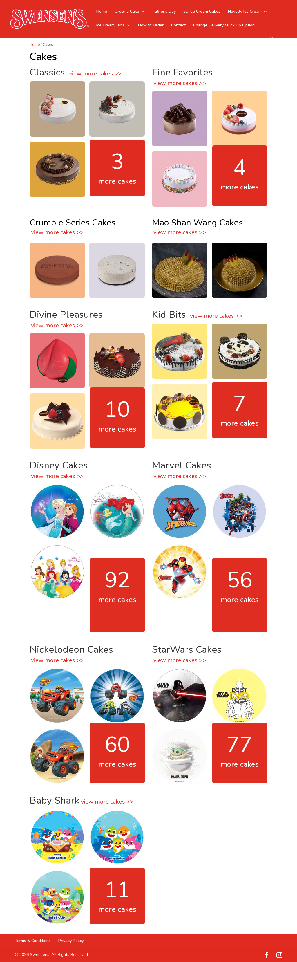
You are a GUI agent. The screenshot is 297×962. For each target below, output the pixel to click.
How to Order (151, 25)
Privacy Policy (71, 940)
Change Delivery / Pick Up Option (224, 25)
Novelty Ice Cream (245, 12)
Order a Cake (127, 12)
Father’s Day (164, 12)
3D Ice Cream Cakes (201, 12)
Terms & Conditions (33, 940)
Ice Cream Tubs (110, 25)
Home (101, 12)
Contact (178, 25)
